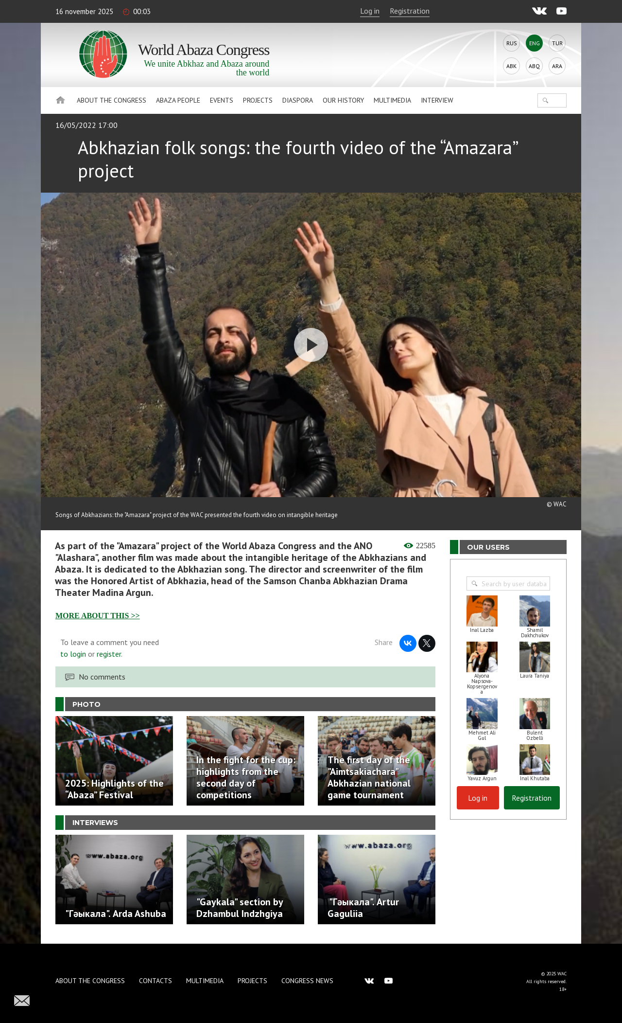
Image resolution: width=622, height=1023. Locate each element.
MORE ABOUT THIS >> (97, 615)
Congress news (307, 980)
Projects (258, 100)
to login (73, 654)
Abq (534, 66)
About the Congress (111, 100)
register (109, 654)
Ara (557, 66)
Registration (410, 11)
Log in (370, 11)
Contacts (155, 980)
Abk (511, 66)
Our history (343, 100)
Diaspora (297, 100)
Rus (511, 43)
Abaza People (178, 100)
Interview (437, 100)
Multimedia (392, 100)
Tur (557, 43)
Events (221, 100)
